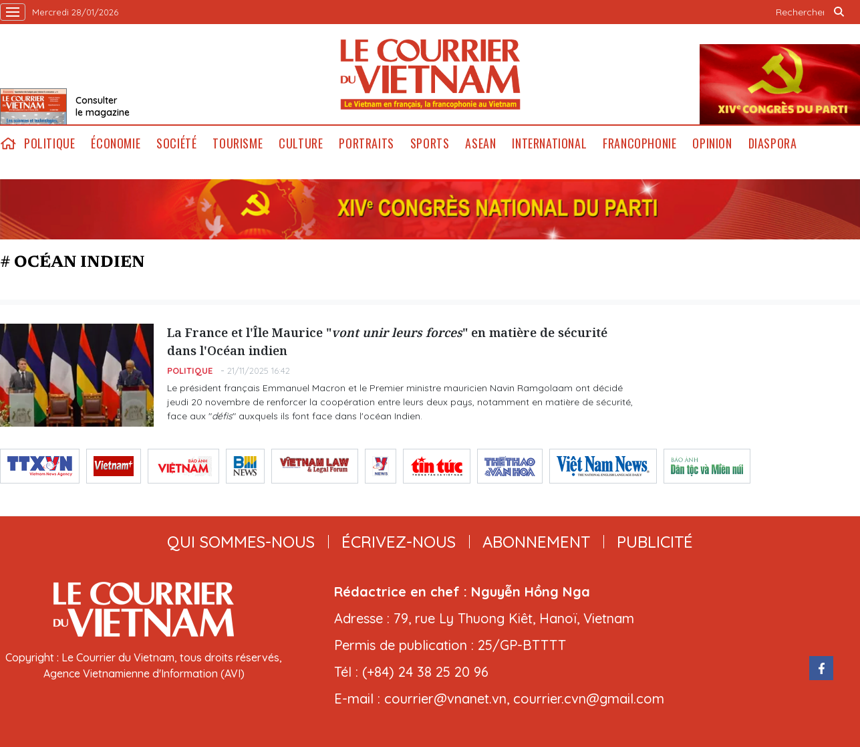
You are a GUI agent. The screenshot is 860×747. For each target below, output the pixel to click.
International (549, 143)
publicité (655, 542)
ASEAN (480, 143)
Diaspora (772, 143)
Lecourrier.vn (430, 74)
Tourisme (237, 143)
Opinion (712, 143)
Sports (430, 143)
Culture (301, 143)
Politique (49, 143)
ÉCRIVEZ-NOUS (398, 542)
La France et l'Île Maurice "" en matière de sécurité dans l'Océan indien (387, 341)
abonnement (536, 542)
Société (176, 143)
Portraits (366, 143)
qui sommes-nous (241, 542)
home (8, 143)
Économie (115, 143)
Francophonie (639, 143)
